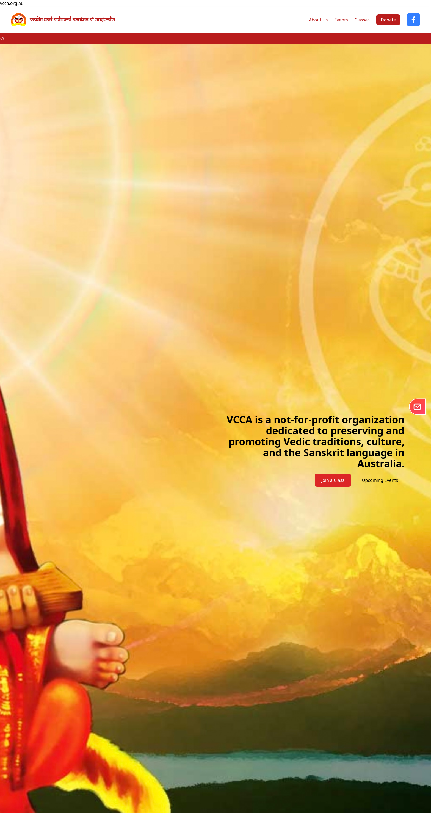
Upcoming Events (380, 480)
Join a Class (332, 480)
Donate (388, 20)
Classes (362, 20)
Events (341, 20)
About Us (318, 20)
